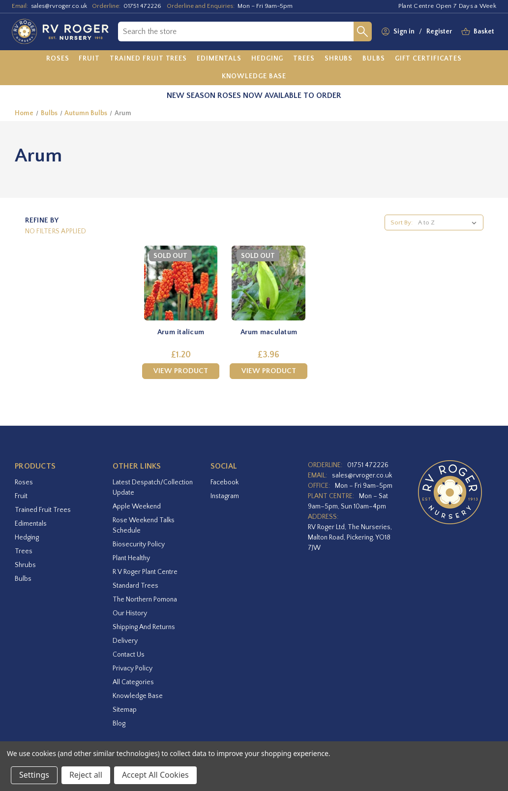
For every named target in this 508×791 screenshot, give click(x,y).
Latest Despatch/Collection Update (153, 487)
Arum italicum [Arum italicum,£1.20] (180, 332)
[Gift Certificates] (428, 59)
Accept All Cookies (155, 774)
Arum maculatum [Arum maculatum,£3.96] (269, 332)
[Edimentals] (219, 59)
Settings (34, 774)
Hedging (27, 537)
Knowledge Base (138, 696)
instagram (224, 496)
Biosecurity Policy (139, 544)
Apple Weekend (137, 506)
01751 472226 (142, 5)
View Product (180, 371)
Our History (130, 613)
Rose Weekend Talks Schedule (144, 525)
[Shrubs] (339, 59)
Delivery (125, 641)
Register (439, 31)
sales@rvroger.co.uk (59, 5)
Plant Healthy (131, 558)
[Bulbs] (374, 59)
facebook (224, 482)
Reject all (85, 774)
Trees (23, 551)
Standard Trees (135, 586)
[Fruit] (89, 59)
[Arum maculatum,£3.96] (268, 283)
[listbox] (449, 222)
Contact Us (129, 655)
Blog (119, 724)
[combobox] (236, 31)
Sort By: (401, 222)
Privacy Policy (132, 668)
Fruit (21, 496)
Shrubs (25, 565)
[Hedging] (267, 59)
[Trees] (304, 59)
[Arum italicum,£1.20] (181, 283)
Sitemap (125, 710)
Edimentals (31, 524)
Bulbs (23, 579)
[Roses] (57, 59)
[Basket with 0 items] (484, 32)
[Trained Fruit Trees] (148, 59)
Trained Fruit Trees (43, 510)
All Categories (133, 682)
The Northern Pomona (145, 599)
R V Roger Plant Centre (145, 572)
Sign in (404, 31)
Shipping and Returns (144, 627)
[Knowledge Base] (254, 76)
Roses (24, 482)
